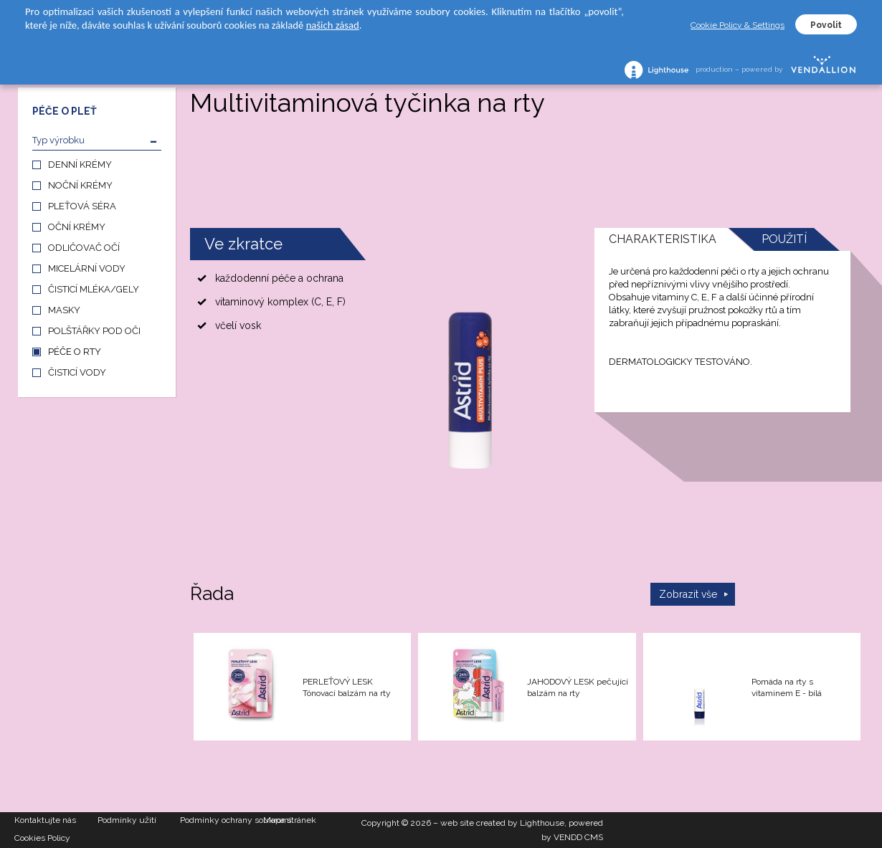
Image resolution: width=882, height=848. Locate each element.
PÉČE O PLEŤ (64, 111)
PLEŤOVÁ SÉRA (82, 206)
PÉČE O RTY (74, 351)
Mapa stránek (289, 820)
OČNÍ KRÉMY (76, 226)
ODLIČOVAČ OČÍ (84, 247)
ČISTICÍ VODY (77, 372)
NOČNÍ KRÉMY (80, 185)
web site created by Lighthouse (502, 823)
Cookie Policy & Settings (737, 25)
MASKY (64, 310)
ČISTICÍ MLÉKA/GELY (93, 289)
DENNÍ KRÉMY (80, 164)
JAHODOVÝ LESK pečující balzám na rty (577, 687)
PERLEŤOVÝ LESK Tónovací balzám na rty (347, 687)
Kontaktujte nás (45, 820)
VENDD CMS (578, 837)
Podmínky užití (127, 820)
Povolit (826, 25)
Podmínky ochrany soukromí (221, 820)
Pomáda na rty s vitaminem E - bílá (786, 687)
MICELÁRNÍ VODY (86, 268)
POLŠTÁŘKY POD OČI (94, 330)
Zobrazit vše (688, 594)
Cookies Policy (42, 838)
